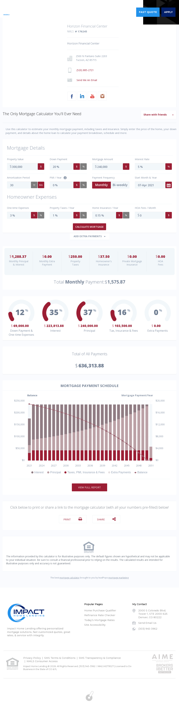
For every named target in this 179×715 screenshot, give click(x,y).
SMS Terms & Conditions (60, 656)
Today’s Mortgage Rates (99, 618)
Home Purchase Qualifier (100, 608)
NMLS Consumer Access (42, 659)
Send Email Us (147, 621)
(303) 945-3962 (121, 12)
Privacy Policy (32, 656)
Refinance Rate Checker (99, 613)
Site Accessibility (95, 623)
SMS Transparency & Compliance (100, 656)
